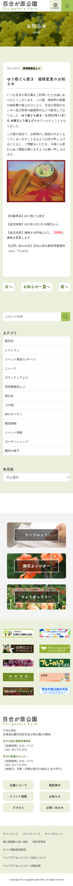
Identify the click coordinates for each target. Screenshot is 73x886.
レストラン (12, 350)
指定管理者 (39, 841)
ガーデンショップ (16, 441)
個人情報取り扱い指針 (15, 841)
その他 (9, 405)
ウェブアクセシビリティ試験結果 (22, 865)
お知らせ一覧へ (36, 286)
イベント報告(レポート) (20, 359)
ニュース (11, 368)
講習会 (9, 340)
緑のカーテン (13, 414)
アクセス (18, 807)
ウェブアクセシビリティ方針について (24, 857)
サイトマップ (10, 833)
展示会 (9, 395)
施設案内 (55, 785)
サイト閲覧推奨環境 (14, 849)
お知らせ (55, 796)
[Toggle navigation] (67, 6)
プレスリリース (31, 833)
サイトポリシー (54, 833)
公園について (18, 785)
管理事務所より (31, 68)
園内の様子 (12, 450)
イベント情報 (13, 432)
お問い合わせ (54, 807)
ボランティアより (16, 377)
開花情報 (11, 423)
